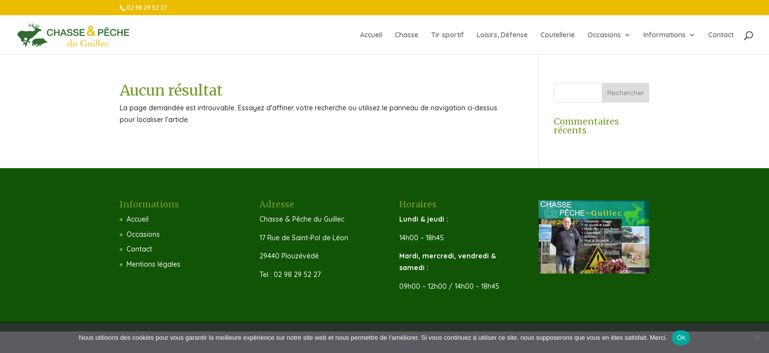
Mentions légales (153, 264)
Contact (721, 35)
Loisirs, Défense (502, 35)
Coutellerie (557, 35)
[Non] (757, 338)
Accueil (371, 35)
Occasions (604, 35)
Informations (664, 35)
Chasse (406, 35)
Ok (681, 337)
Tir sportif (447, 35)
